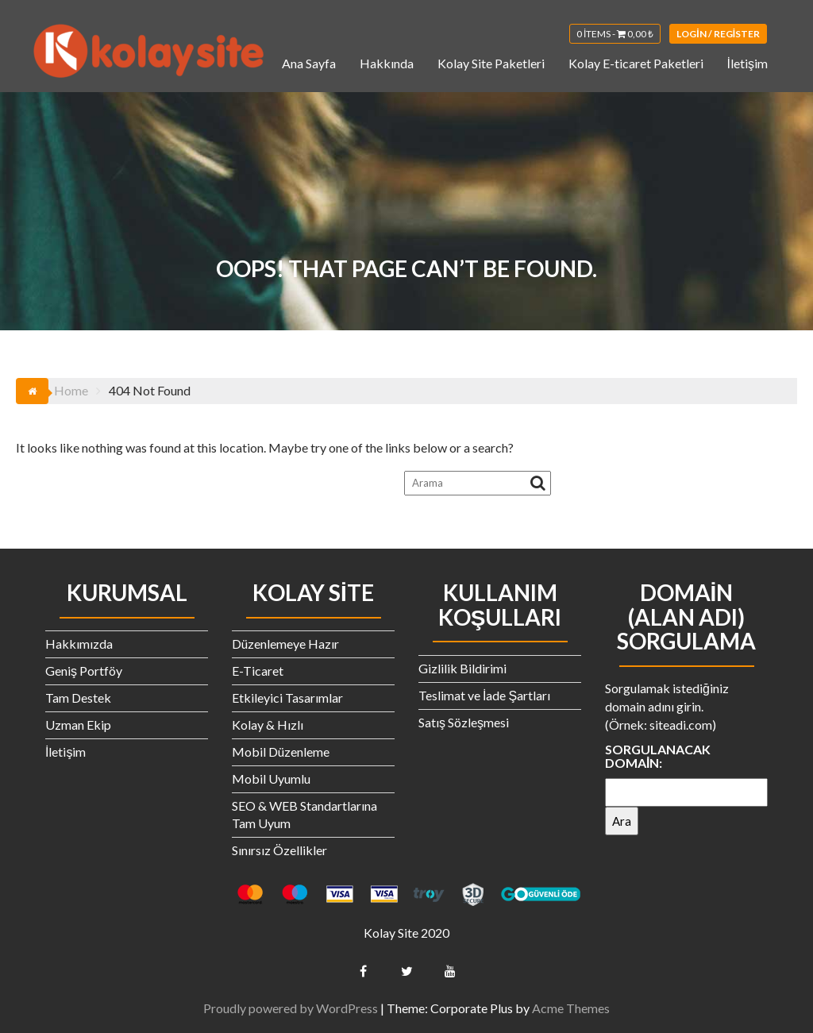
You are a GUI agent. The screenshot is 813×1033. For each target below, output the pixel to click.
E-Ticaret (257, 670)
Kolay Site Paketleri (491, 63)
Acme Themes (571, 1008)
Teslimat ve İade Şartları (484, 695)
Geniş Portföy (83, 670)
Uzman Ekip (78, 724)
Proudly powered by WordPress (290, 1008)
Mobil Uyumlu (271, 778)
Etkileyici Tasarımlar (287, 697)
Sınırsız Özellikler (279, 850)
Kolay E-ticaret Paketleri (635, 63)
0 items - (614, 34)
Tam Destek (78, 697)
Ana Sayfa (309, 63)
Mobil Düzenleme (280, 751)
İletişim (747, 63)
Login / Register (718, 34)
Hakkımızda (79, 643)
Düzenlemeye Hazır (285, 643)
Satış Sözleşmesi (463, 722)
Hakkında (387, 63)
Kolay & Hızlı (267, 724)
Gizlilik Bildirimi (462, 668)
